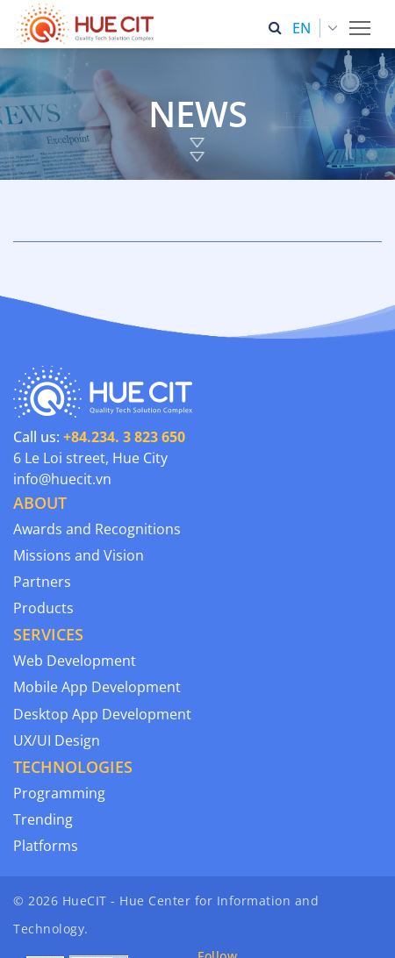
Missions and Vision (78, 555)
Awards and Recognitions (97, 529)
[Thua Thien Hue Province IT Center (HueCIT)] (88, 24)
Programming (59, 793)
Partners (42, 581)
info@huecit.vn (62, 479)
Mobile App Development (97, 687)
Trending (43, 819)
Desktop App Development (102, 714)
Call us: (99, 437)
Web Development (74, 660)
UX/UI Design (56, 740)
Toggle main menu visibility (361, 23)
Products (43, 608)
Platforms (45, 845)
